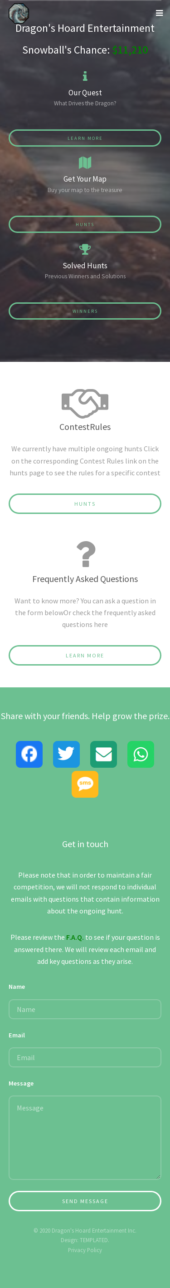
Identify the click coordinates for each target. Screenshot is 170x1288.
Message (21, 1083)
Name (17, 986)
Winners (85, 311)
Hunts (85, 224)
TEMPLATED (94, 1240)
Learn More (85, 138)
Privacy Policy (85, 1249)
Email (17, 1035)
